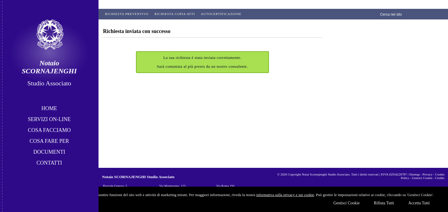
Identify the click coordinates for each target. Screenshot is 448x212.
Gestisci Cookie (346, 203)
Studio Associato (49, 83)
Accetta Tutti (419, 203)
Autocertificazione (221, 14)
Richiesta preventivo (127, 14)
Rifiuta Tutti (384, 203)
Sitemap (414, 174)
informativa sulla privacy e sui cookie (285, 195)
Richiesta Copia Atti (175, 14)
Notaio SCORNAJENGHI (49, 67)
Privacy (428, 174)
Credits (439, 178)
